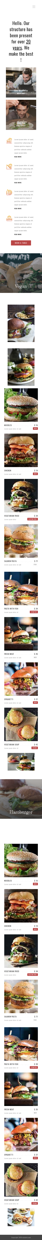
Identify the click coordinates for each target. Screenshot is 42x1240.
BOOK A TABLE (21, 243)
